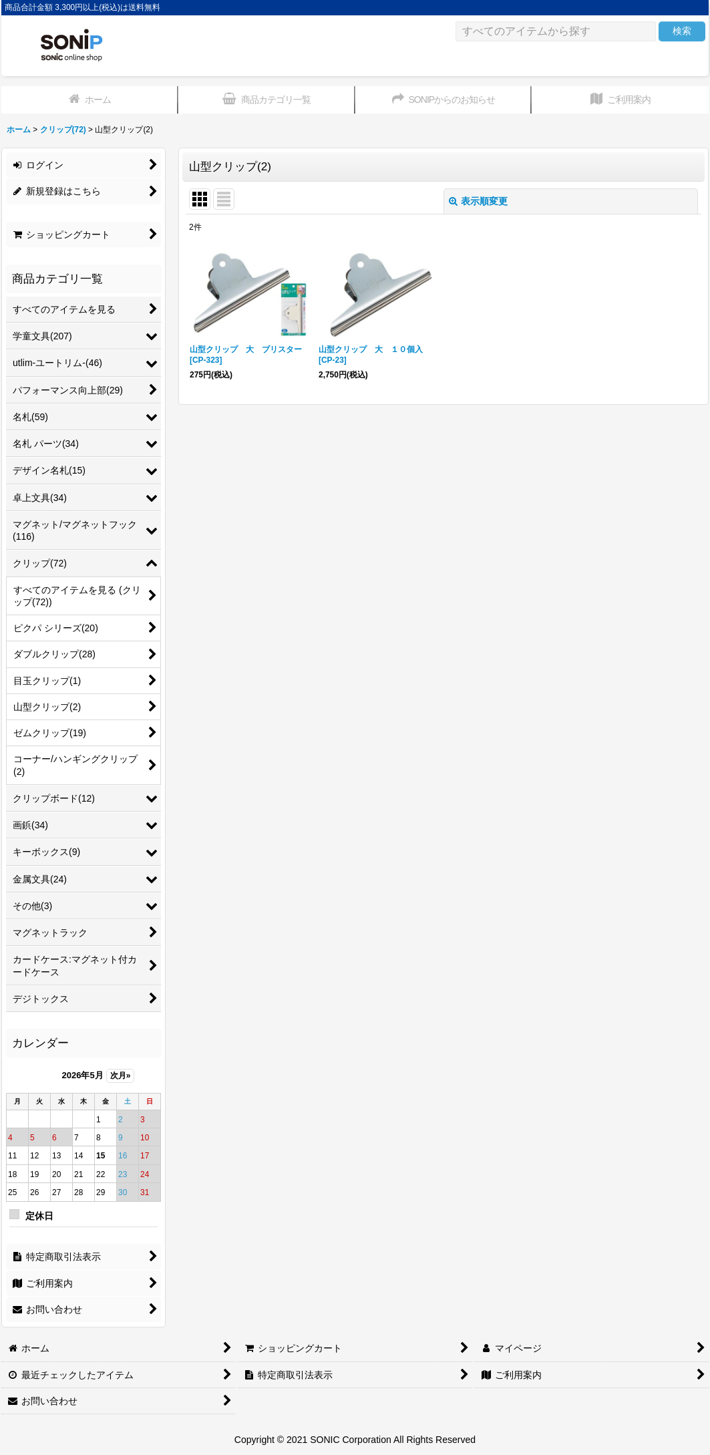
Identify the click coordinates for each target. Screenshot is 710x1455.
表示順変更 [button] (478, 201)
